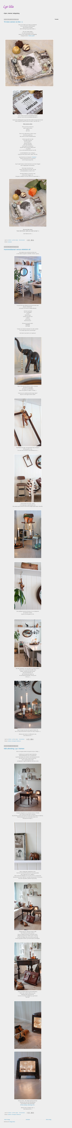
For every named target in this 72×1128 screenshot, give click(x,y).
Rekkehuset (18, 1114)
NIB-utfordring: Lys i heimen (14, 749)
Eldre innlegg (48, 1119)
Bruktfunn (9, 1114)
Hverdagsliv (14, 1114)
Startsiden (28, 1119)
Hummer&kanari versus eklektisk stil (17, 249)
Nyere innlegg (7, 1119)
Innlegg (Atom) (12, 1121)
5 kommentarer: (22, 739)
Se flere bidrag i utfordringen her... (27, 1104)
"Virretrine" (34, 157)
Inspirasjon (10, 241)
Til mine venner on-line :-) (13, 22)
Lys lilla (8, 7)
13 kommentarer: (22, 1112)
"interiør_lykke (31, 35)
